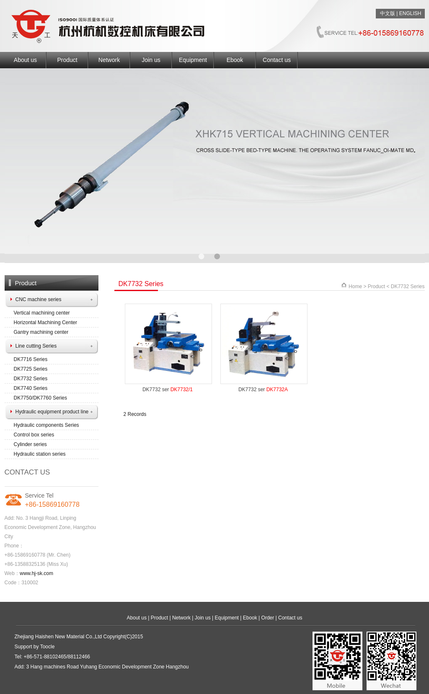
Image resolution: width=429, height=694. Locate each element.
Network (109, 60)
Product (67, 60)
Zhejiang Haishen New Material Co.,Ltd (58, 637)
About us (25, 60)
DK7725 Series (31, 369)
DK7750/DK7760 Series (40, 398)
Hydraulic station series (40, 454)
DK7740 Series (31, 388)
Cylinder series (30, 444)
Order (267, 618)
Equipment (193, 60)
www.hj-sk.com (36, 573)
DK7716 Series (31, 359)
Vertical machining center (42, 313)
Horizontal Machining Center (45, 322)
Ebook (235, 60)
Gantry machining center (41, 332)
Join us (151, 60)
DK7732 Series (31, 379)
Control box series (34, 435)
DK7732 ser (167, 389)
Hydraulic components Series (46, 425)
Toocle (47, 647)
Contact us (277, 60)
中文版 (387, 13)
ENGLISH (410, 13)
